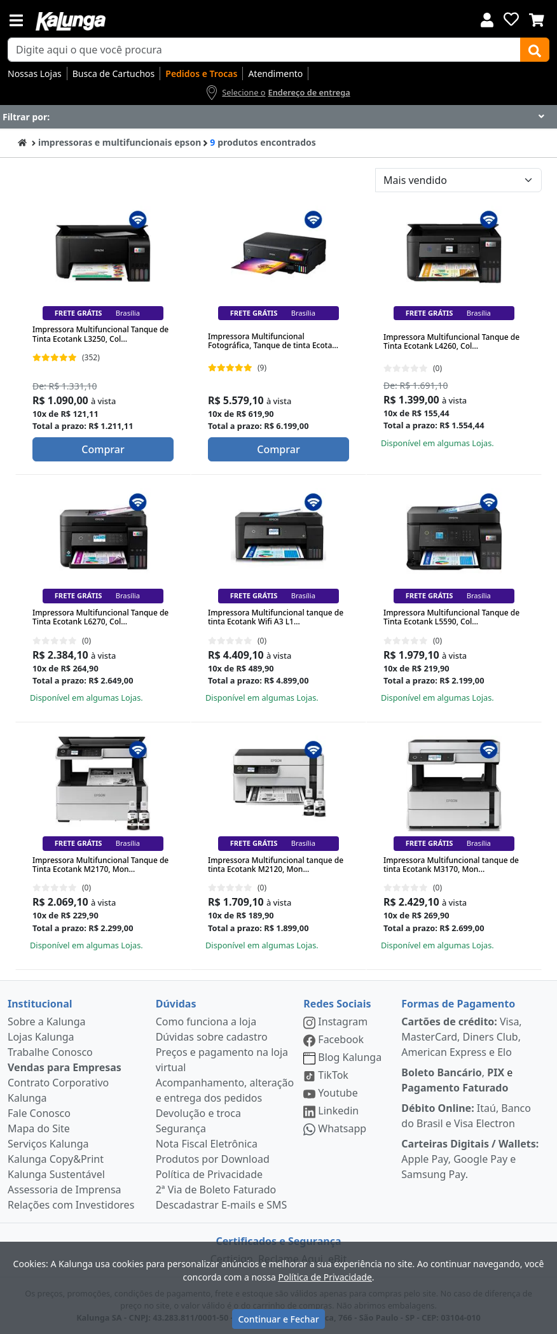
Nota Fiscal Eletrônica (207, 1144)
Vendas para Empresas (64, 1067)
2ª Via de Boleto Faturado (216, 1190)
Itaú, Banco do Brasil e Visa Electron (466, 1115)
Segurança (181, 1128)
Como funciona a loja (206, 1022)
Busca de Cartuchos (113, 73)
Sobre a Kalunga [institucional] (47, 1022)
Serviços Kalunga (48, 1144)
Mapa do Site (39, 1128)
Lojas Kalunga (41, 1037)
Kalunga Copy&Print (56, 1159)
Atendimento (275, 73)
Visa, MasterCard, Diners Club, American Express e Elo (461, 1037)
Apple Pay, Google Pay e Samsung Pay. (470, 1159)
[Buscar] (534, 50)
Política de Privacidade (209, 1174)
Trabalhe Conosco (50, 1052)
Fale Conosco (39, 1113)
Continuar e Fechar (278, 1319)
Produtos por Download (213, 1159)
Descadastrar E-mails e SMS (221, 1205)
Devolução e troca (198, 1113)
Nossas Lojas (35, 73)
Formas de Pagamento (458, 1004)
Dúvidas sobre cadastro (212, 1037)
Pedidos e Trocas (201, 73)
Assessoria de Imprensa (64, 1190)
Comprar (102, 449)
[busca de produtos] (264, 50)
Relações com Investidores (71, 1205)
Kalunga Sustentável (56, 1174)
